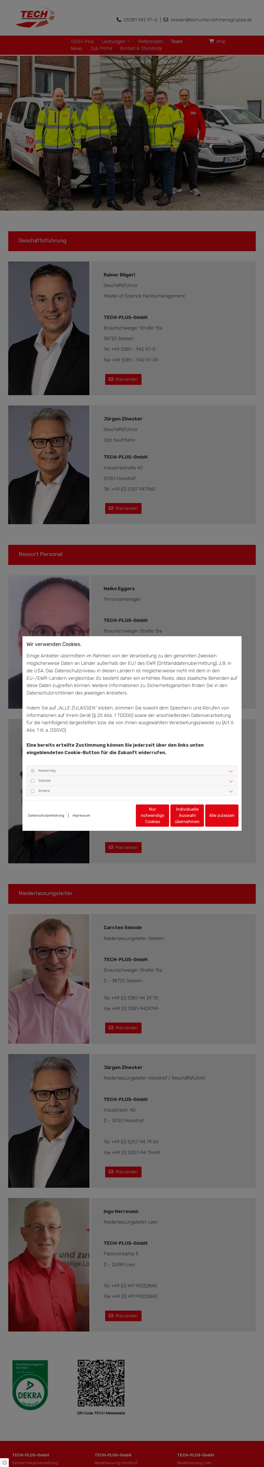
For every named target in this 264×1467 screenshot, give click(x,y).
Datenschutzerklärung (46, 807)
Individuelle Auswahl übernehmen (166, 818)
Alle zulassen (214, 818)
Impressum (81, 807)
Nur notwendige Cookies (117, 818)
